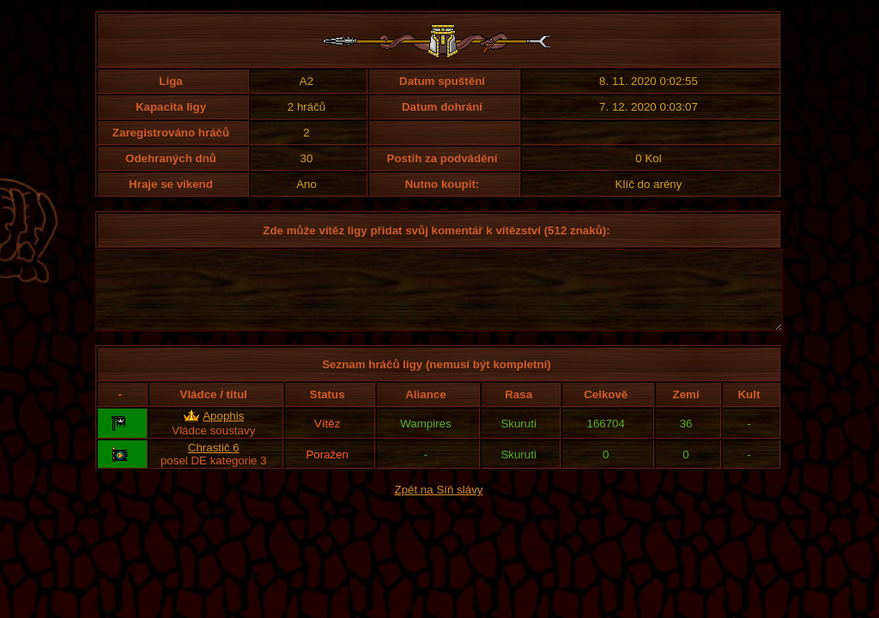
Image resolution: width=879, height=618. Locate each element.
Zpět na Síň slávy (439, 505)
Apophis (223, 431)
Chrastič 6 (213, 463)
